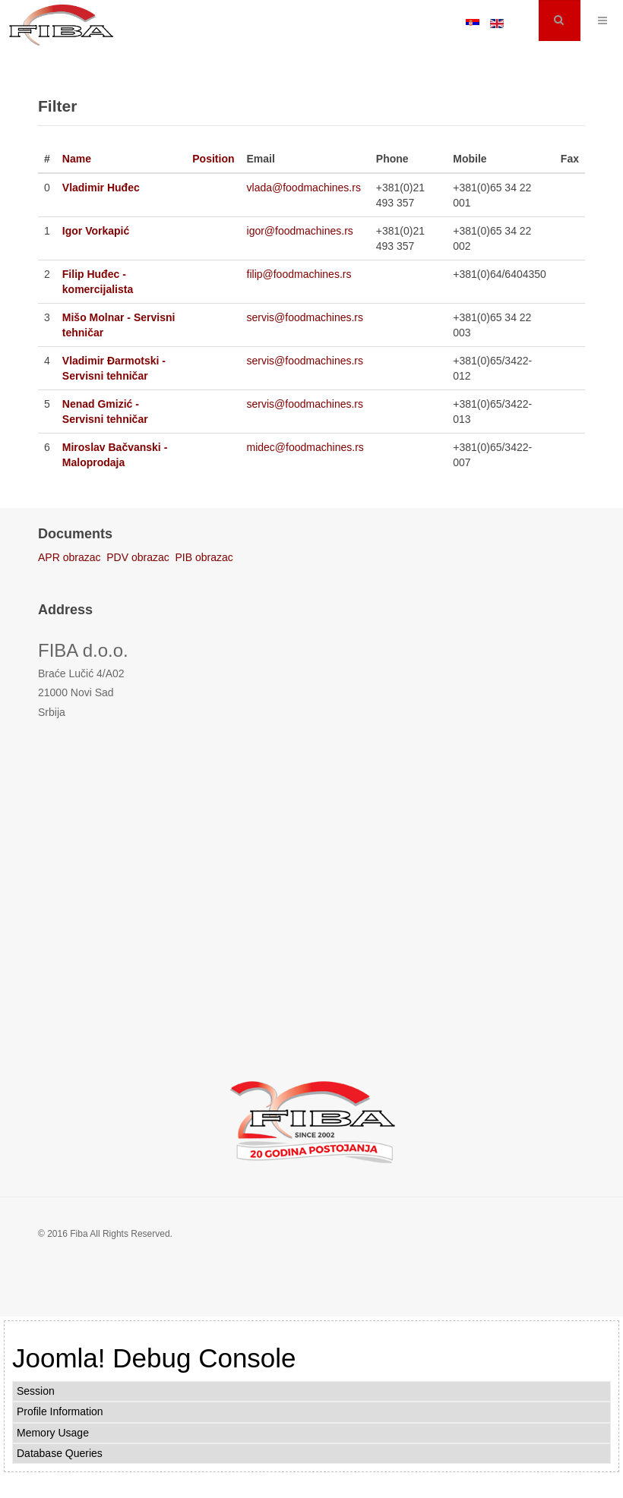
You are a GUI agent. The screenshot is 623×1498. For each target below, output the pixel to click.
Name (76, 159)
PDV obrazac (137, 557)
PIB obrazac (204, 557)
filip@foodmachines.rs (299, 274)
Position (213, 159)
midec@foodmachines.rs (305, 447)
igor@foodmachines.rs (300, 231)
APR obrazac (69, 557)
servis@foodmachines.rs (305, 317)
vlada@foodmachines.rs (304, 187)
